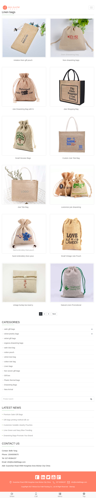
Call (36, 494)
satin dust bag (9, 348)
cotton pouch (9, 352)
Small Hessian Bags (23, 158)
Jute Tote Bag (23, 207)
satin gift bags (9, 329)
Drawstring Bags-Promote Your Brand (18, 436)
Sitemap (72, 487)
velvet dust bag (10, 357)
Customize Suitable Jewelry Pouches (18, 425)
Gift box (7, 376)
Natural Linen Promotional (71, 305)
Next (54, 314)
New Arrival (8, 389)
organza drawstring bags (13, 343)
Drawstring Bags (10, 385)
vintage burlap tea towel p (23, 305)
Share (12, 494)
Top (84, 494)
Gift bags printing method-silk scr (16, 420)
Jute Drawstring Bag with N (23, 109)
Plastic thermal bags (12, 380)
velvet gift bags (10, 338)
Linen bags (8, 366)
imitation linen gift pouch (23, 60)
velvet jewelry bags (11, 334)
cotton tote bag (10, 362)
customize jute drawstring (71, 207)
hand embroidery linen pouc (23, 256)
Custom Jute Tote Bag (71, 158)
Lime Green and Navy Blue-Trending (18, 430)
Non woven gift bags (12, 371)
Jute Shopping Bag (71, 109)
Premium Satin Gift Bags (13, 414)
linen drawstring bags (71, 60)
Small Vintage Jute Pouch (71, 256)
